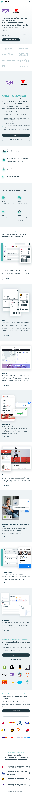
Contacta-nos (24, 2)
